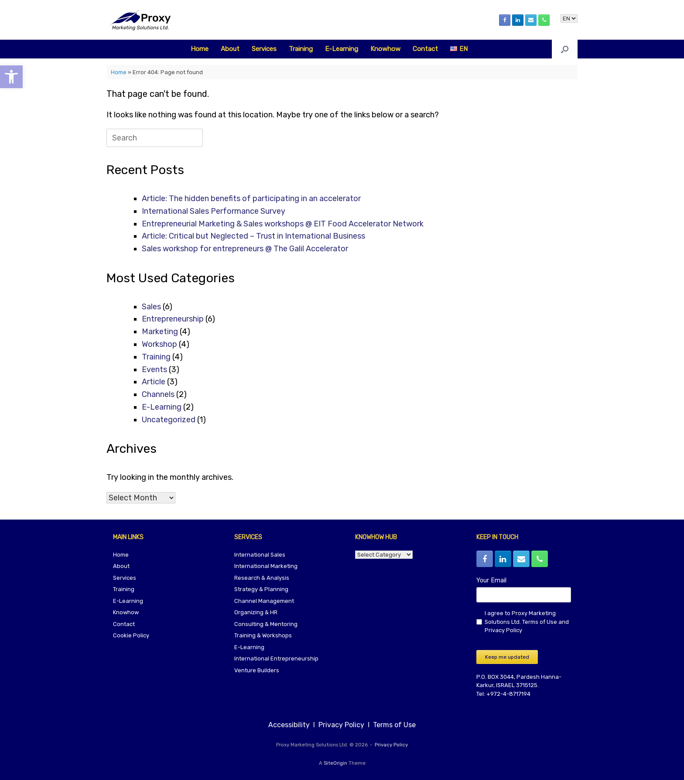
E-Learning (341, 49)
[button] (565, 49)
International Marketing (266, 566)
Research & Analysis (261, 578)
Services (264, 49)
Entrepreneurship (173, 319)
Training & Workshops (263, 635)
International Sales (259, 554)
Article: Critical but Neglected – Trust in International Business (253, 236)
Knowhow (385, 49)
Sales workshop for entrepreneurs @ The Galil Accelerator (245, 248)
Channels (158, 394)
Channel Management (264, 601)
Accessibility (289, 725)
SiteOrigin (335, 763)
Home (200, 49)
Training (301, 49)
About (230, 49)
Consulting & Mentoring (266, 624)
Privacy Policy (503, 630)
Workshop (159, 344)
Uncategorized (168, 419)
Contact (425, 49)
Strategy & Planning (261, 589)
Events (154, 369)
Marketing (160, 331)
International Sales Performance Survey (213, 211)
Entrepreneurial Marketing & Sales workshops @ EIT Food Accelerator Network (283, 224)
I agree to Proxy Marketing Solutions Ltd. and (527, 621)
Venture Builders (256, 670)
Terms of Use (539, 622)
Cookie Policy (131, 635)
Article (153, 382)
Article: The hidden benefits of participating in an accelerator (251, 198)
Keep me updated (507, 657)
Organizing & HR (255, 612)
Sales (151, 306)
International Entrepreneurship (276, 658)
